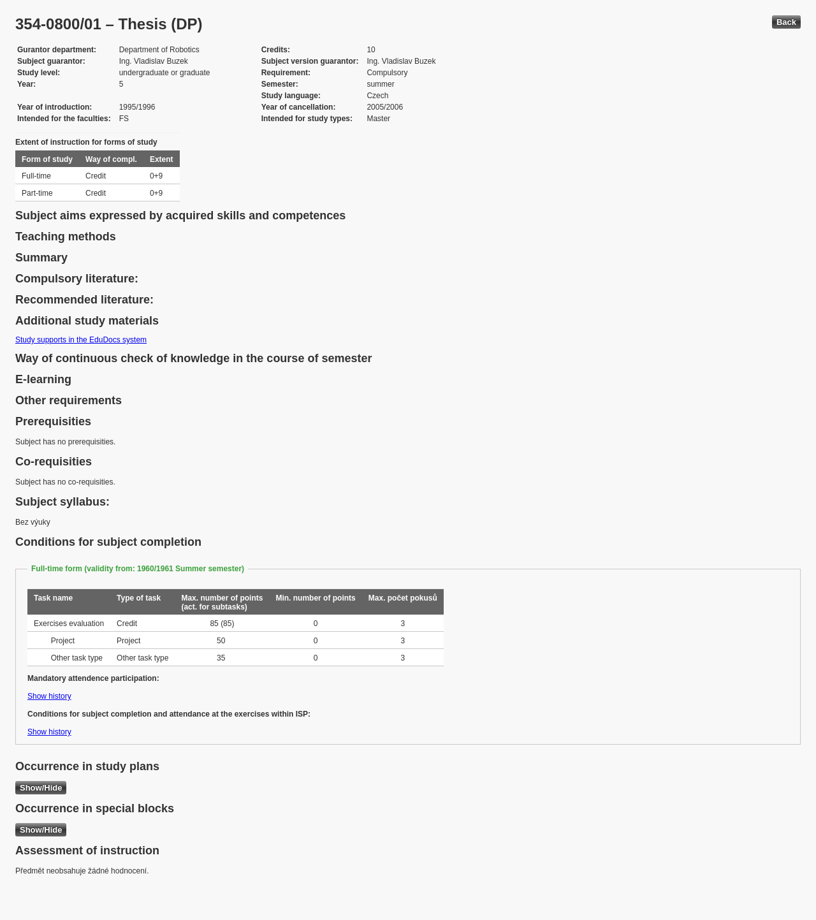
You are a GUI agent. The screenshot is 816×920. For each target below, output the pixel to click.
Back (786, 22)
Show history (49, 696)
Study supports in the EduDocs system (81, 339)
